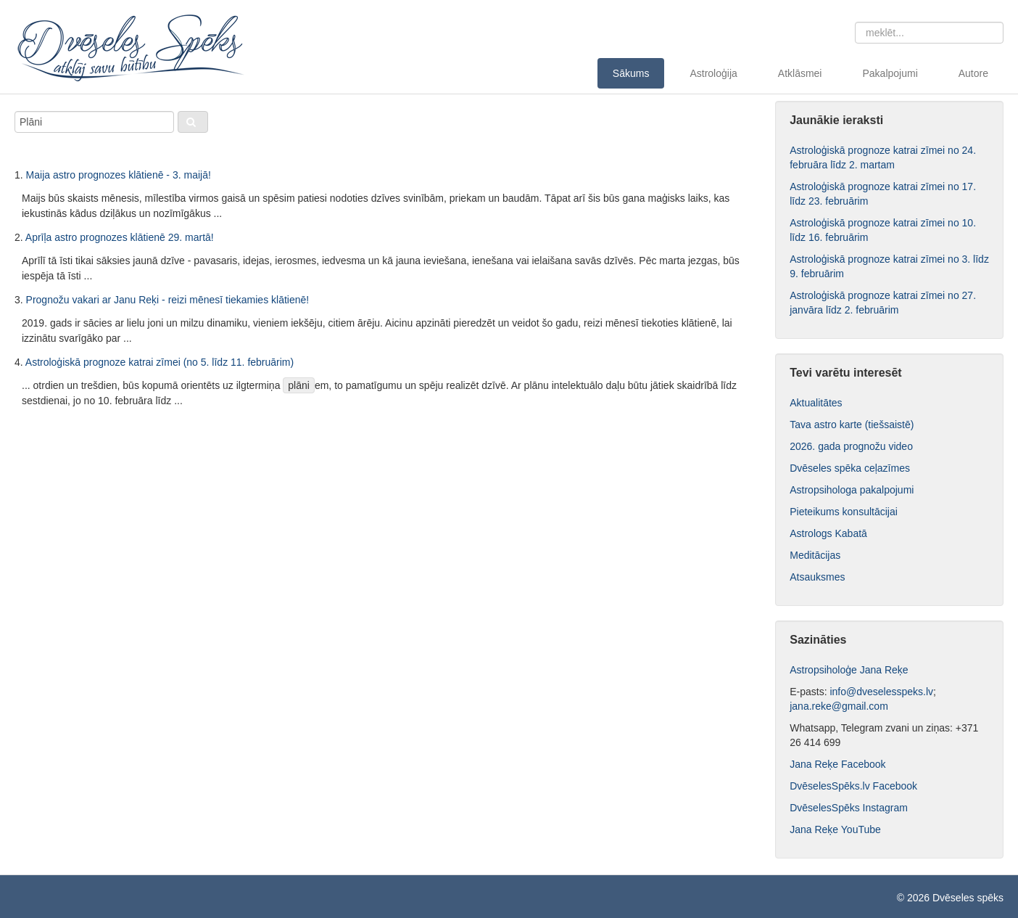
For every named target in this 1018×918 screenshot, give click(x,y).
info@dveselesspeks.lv (881, 691)
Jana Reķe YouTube (835, 829)
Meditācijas (815, 555)
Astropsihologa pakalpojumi (852, 490)
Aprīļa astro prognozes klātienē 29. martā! (119, 237)
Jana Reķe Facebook (839, 764)
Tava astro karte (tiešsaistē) (852, 424)
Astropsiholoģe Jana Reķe (849, 670)
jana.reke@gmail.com (839, 706)
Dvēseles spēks (967, 897)
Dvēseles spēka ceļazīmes (850, 468)
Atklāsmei (800, 73)
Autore (973, 73)
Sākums (631, 73)
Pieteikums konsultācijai (844, 511)
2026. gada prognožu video (851, 446)
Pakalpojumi (889, 73)
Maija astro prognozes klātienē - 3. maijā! (118, 175)
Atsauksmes (817, 577)
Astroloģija (713, 73)
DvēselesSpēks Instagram (849, 808)
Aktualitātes (816, 403)
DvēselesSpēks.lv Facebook (853, 786)
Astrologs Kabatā (828, 533)
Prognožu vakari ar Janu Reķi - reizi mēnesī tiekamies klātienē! (168, 300)
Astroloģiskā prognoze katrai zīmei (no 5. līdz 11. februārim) (159, 362)
